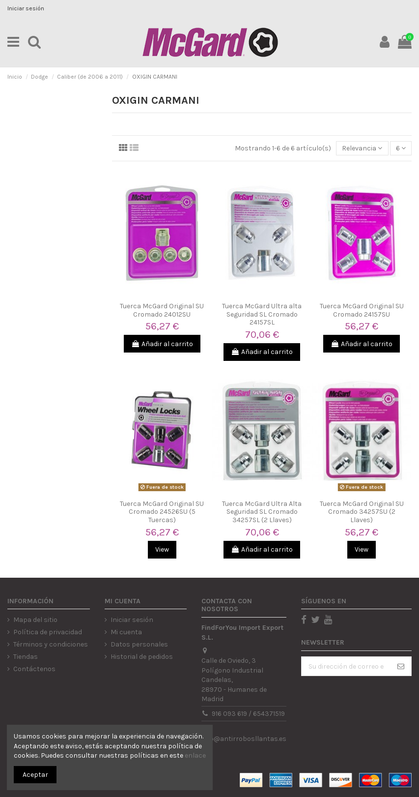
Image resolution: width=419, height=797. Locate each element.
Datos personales (139, 644)
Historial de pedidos (142, 656)
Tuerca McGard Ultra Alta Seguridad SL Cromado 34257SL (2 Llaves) (262, 512)
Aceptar (35, 774)
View (162, 549)
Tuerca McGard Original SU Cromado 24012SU (162, 310)
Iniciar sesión (25, 8)
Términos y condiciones (50, 644)
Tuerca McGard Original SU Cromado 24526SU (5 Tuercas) (162, 512)
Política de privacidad (47, 632)
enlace (195, 755)
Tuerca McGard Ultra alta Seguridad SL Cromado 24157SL (262, 314)
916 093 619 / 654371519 (248, 713)
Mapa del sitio (35, 620)
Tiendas (25, 656)
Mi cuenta (126, 632)
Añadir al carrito (162, 344)
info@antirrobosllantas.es (243, 739)
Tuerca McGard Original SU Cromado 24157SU (362, 310)
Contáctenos (34, 669)
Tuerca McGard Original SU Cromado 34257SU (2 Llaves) (362, 512)
